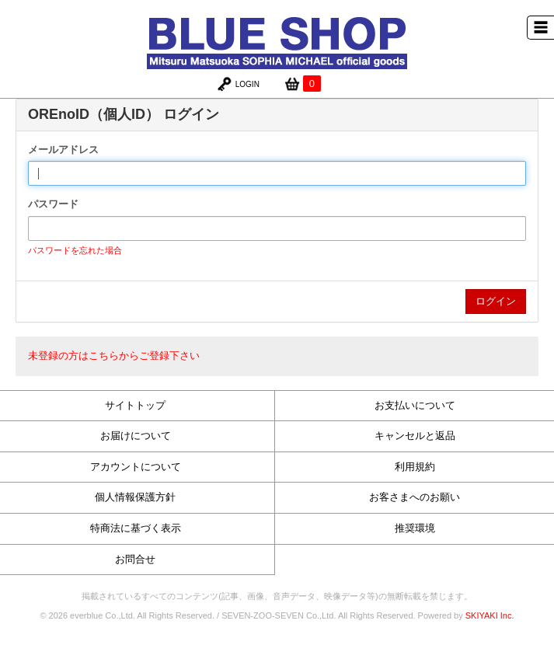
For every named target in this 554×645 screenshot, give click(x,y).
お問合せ (135, 559)
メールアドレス (63, 149)
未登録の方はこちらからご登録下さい (114, 355)
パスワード (53, 204)
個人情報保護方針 (135, 497)
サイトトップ (135, 405)
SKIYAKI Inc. (489, 615)
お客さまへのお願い (414, 497)
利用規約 (415, 466)
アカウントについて (135, 466)
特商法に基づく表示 (135, 528)
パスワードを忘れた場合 (75, 250)
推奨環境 (415, 528)
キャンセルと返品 (415, 435)
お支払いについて (415, 405)
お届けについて (135, 435)
